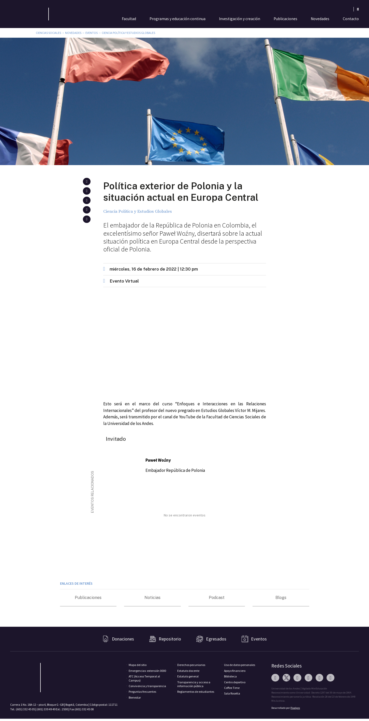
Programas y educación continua (177, 18)
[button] (86, 181)
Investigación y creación (239, 18)
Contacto (351, 18)
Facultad (129, 18)
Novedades (320, 18)
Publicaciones (285, 18)
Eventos (91, 33)
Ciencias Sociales (48, 33)
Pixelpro (295, 708)
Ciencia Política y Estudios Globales (128, 33)
